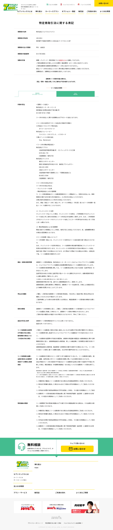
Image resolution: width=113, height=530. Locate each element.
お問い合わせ (104, 3)
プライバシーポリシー (34, 522)
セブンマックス (9, 17)
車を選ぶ (38, 11)
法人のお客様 (53, 4)
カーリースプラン (52, 11)
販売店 (81, 11)
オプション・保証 (68, 11)
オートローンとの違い (20, 479)
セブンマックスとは (24, 11)
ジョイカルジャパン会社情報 (72, 522)
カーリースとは (18, 476)
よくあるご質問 (82, 491)
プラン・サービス (20, 491)
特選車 (36, 466)
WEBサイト (62, 60)
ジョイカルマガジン (69, 4)
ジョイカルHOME (86, 4)
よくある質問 (105, 11)
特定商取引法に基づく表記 (53, 522)
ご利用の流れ (92, 11)
